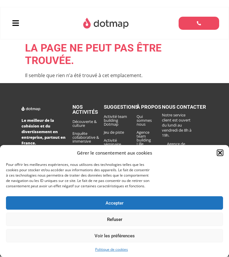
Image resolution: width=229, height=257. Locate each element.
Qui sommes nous (148, 119)
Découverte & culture (84, 124)
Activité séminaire (112, 142)
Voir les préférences (115, 236)
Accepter (114, 203)
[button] (220, 153)
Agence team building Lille (148, 130)
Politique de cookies (111, 249)
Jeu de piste (114, 132)
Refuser (114, 219)
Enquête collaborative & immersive (85, 137)
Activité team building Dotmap (115, 120)
